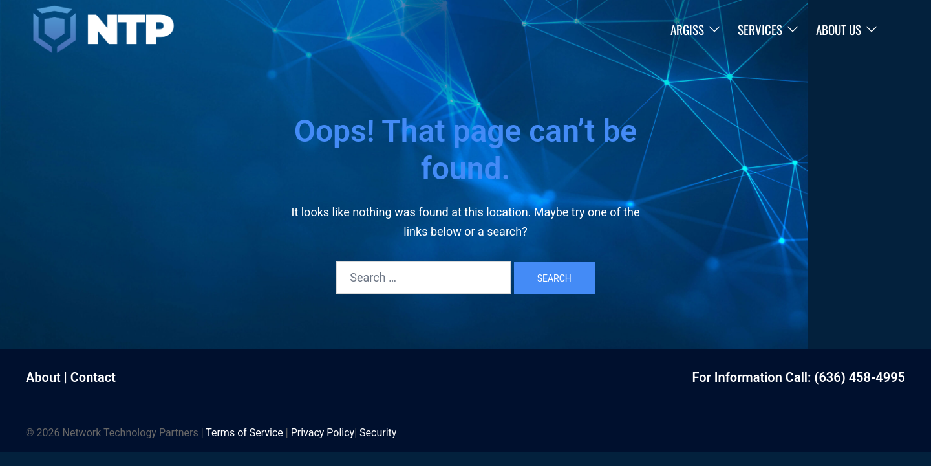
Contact (93, 377)
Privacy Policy (323, 433)
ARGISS (687, 29)
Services (760, 29)
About (43, 377)
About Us (838, 29)
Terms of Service (244, 433)
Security (377, 433)
